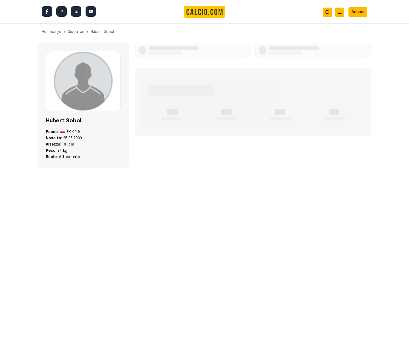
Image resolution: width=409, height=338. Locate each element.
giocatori (76, 32)
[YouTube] (91, 11)
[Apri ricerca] (327, 12)
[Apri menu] (339, 12)
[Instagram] (61, 11)
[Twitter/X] (76, 11)
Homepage (51, 32)
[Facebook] (47, 11)
